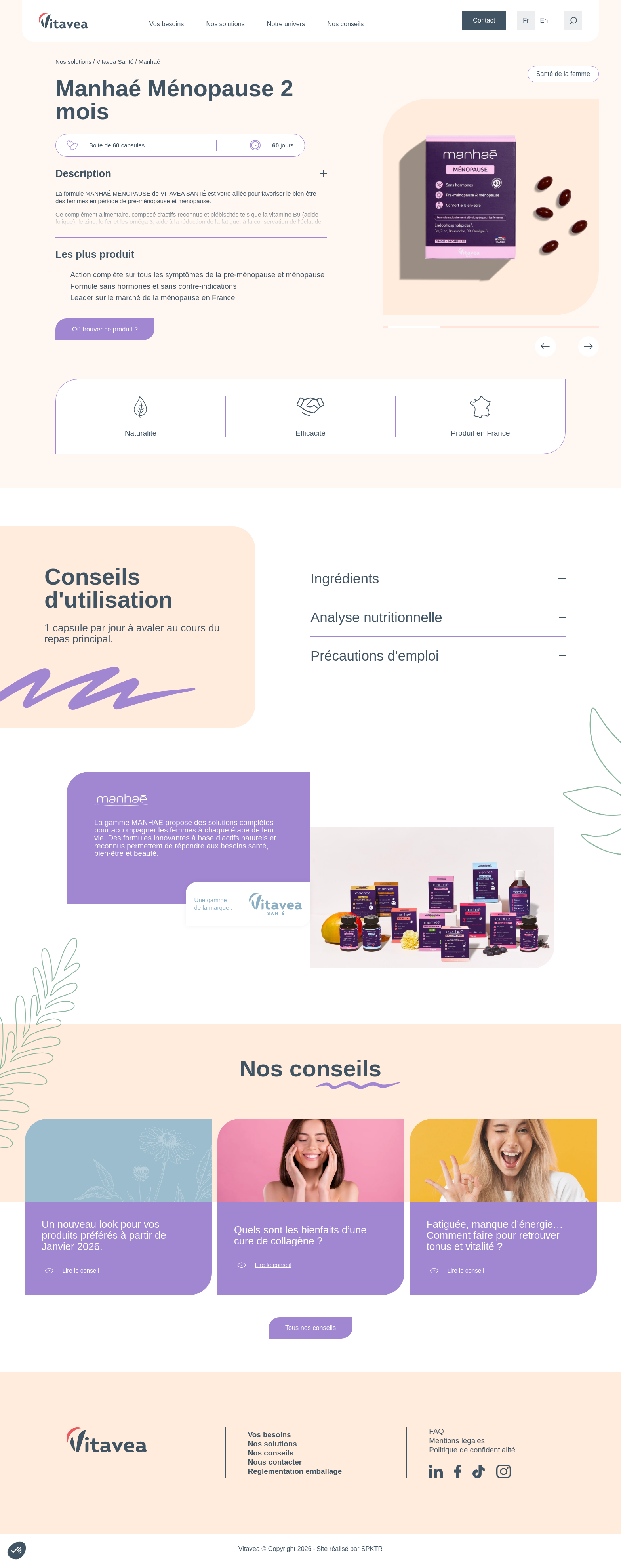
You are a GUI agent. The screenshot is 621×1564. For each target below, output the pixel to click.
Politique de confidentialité (472, 1450)
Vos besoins (166, 23)
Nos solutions (225, 23)
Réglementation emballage (295, 1471)
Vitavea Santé (114, 61)
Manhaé (149, 61)
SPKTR (372, 1548)
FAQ (436, 1431)
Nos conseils (345, 23)
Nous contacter (275, 1462)
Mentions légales (457, 1440)
